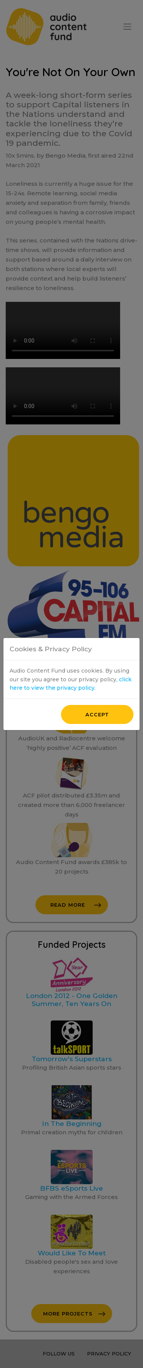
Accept (97, 564)
